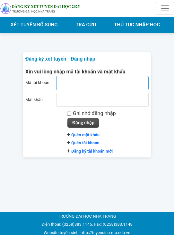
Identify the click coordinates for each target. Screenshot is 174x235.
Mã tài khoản (37, 82)
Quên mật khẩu (85, 134)
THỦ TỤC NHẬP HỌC (137, 25)
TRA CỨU (86, 25)
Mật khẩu (34, 99)
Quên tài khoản (85, 142)
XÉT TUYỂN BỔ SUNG (34, 25)
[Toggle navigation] (165, 8)
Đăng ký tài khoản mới (92, 151)
